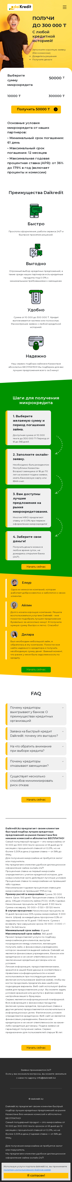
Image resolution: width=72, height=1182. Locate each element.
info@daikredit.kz (46, 1077)
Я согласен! (36, 1175)
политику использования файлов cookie (27, 1169)
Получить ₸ (37, 109)
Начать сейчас (36, 566)
